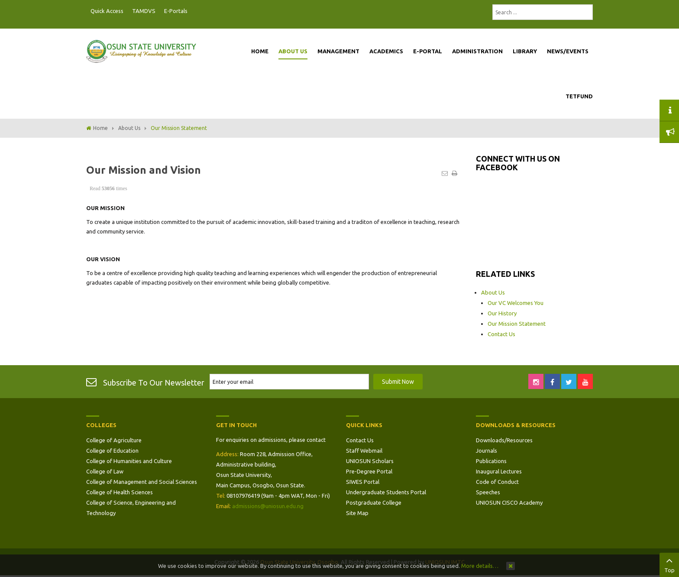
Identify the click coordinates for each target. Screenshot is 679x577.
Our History (502, 313)
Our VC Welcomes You (515, 303)
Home (100, 128)
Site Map (357, 513)
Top (669, 564)
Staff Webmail (364, 450)
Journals (486, 450)
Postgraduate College (373, 502)
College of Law (104, 471)
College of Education (112, 450)
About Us (129, 128)
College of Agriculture (114, 440)
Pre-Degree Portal (369, 471)
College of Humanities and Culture (129, 461)
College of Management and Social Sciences (141, 482)
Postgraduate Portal (194, 11)
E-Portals (176, 11)
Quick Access (107, 11)
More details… (479, 566)
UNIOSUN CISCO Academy (509, 502)
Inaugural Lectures (499, 471)
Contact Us (501, 334)
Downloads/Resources (504, 440)
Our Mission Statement (517, 324)
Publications (491, 461)
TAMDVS (143, 11)
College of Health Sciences (119, 492)
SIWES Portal (362, 482)
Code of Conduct (497, 482)
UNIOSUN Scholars (370, 461)
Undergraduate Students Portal (386, 492)
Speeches (488, 492)
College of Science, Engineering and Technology (131, 507)
